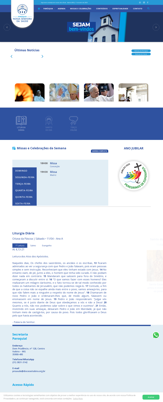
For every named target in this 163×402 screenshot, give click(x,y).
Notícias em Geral (141, 52)
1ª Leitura (19, 287)
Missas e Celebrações (80, 8)
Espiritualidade (120, 8)
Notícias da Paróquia (141, 48)
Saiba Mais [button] (78, 398)
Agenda (61, 8)
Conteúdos (102, 8)
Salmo (33, 287)
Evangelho (47, 287)
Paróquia (48, 8)
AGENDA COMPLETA (99, 152)
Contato (137, 8)
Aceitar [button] (151, 397)
